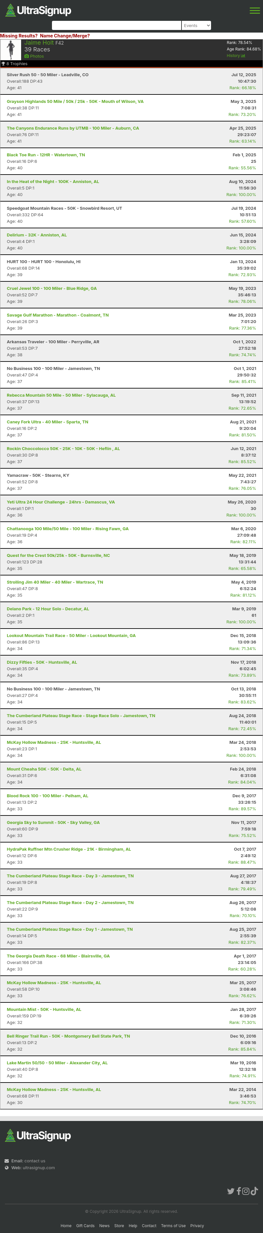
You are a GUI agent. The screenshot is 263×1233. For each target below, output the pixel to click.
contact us (34, 1160)
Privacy (197, 1225)
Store (119, 1225)
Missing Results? (19, 35)
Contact (149, 1225)
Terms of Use (173, 1225)
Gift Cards (85, 1225)
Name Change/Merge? (65, 35)
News (104, 1225)
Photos (34, 56)
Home (66, 1225)
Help (133, 1225)
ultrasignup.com (39, 1167)
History (236, 55)
